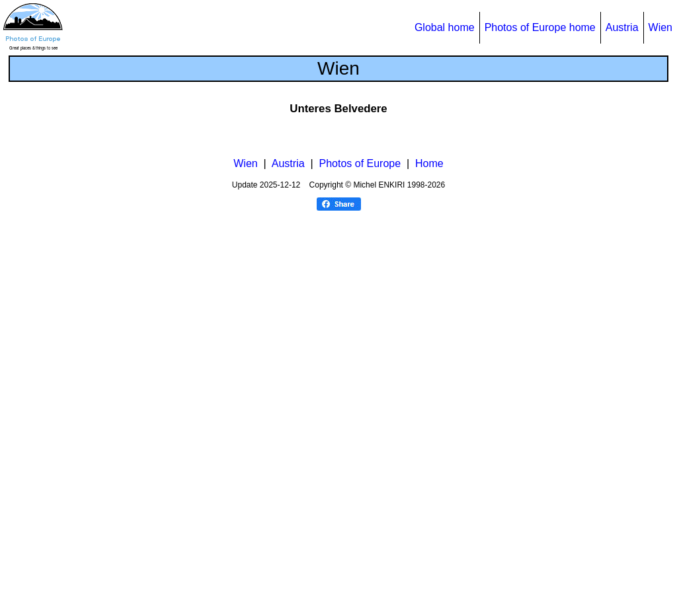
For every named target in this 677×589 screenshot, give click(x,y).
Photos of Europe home (540, 27)
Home (429, 539)
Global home (445, 27)
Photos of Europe (360, 539)
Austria (622, 27)
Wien (660, 27)
